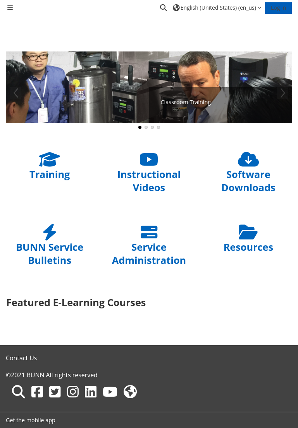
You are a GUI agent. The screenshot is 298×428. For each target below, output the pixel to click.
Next (282, 93)
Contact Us (21, 358)
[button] (164, 8)
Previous (15, 93)
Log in (278, 7)
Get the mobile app (30, 420)
